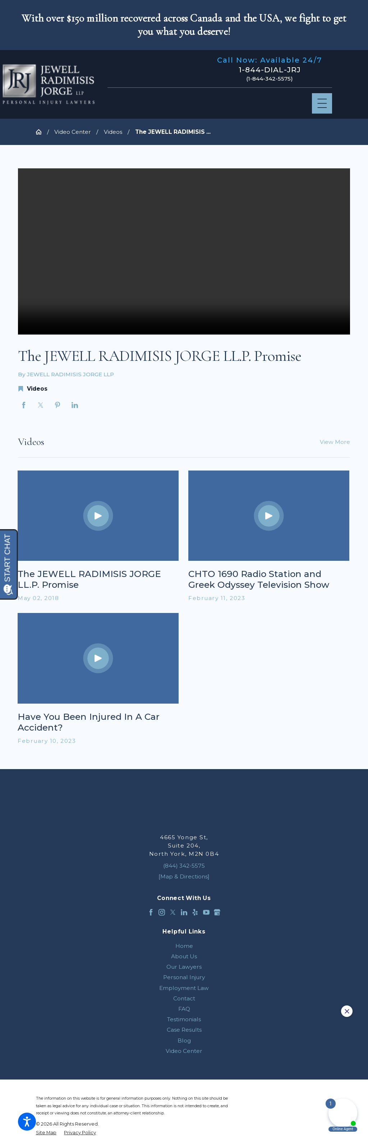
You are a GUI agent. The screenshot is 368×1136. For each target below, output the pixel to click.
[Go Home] (41, 132)
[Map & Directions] (184, 876)
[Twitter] (173, 912)
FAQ (184, 1008)
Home (184, 945)
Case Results (184, 1029)
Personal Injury (184, 977)
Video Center (72, 131)
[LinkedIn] (184, 912)
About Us (184, 956)
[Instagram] (161, 912)
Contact (184, 998)
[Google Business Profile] (217, 912)
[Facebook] (151, 912)
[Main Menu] (322, 103)
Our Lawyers (184, 966)
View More (335, 442)
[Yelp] (195, 912)
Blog (184, 1040)
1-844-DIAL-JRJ (270, 69)
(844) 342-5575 (184, 865)
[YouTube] (206, 912)
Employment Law (184, 988)
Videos (113, 131)
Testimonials (184, 1019)
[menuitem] (184, 946)
